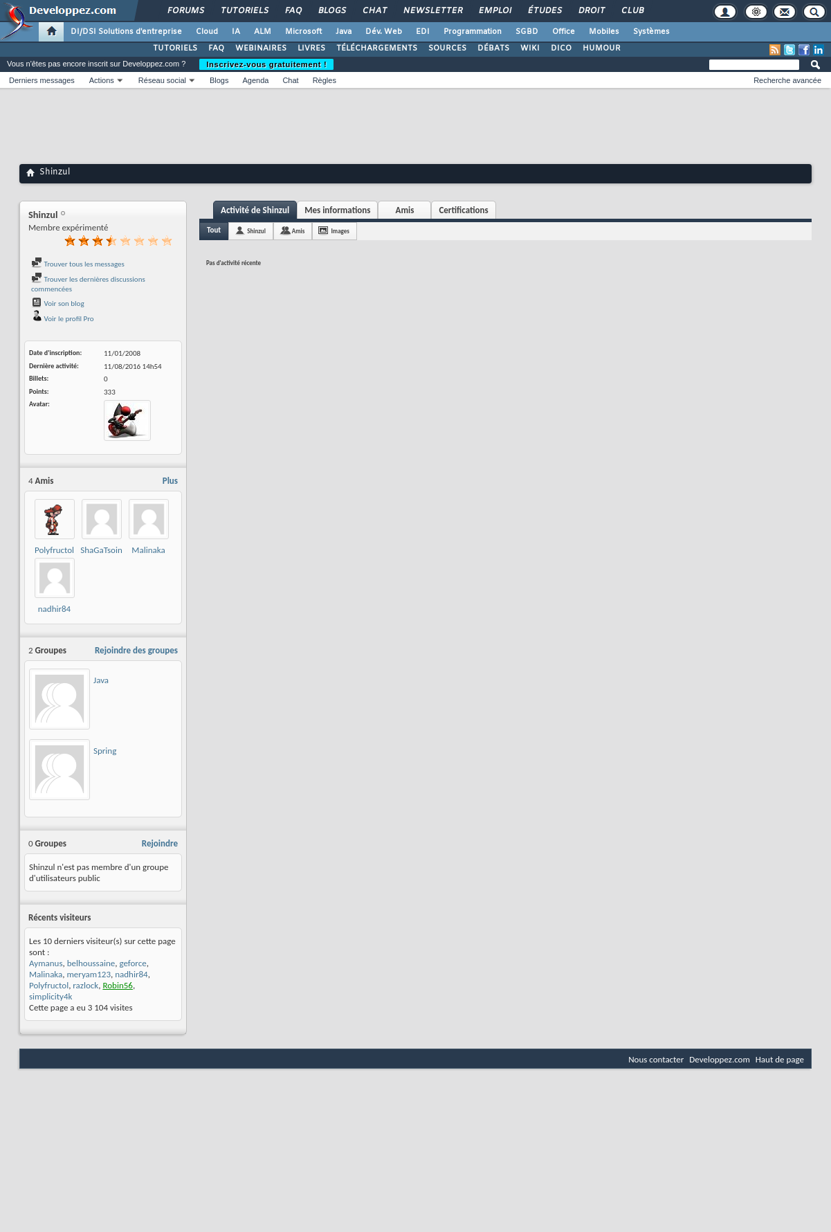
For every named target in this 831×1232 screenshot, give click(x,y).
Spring (104, 750)
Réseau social (162, 80)
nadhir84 (54, 609)
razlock (85, 985)
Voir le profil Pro (62, 318)
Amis (405, 210)
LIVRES (311, 48)
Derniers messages (42, 80)
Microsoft (303, 32)
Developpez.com (719, 1059)
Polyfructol (54, 550)
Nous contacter (656, 1059)
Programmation (473, 32)
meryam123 (88, 974)
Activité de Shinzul (255, 210)
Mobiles (604, 32)
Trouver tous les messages (78, 264)
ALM (262, 32)
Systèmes (651, 32)
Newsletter (432, 11)
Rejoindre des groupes (136, 650)
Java (343, 32)
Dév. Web (383, 32)
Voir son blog (57, 303)
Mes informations (337, 210)
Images (340, 231)
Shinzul (256, 231)
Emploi (494, 11)
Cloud (207, 32)
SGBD (526, 32)
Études (544, 11)
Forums (185, 11)
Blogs (331, 11)
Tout (214, 230)
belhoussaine (91, 963)
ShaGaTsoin (101, 550)
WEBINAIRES (260, 48)
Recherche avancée (787, 80)
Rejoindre (160, 843)
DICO (561, 48)
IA (236, 32)
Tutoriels (244, 11)
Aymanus (46, 963)
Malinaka (148, 550)
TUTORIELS (175, 48)
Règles (324, 80)
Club (631, 11)
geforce (132, 963)
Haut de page (780, 1059)
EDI (423, 32)
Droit (590, 11)
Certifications (463, 210)
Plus (170, 480)
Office (563, 32)
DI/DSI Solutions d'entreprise (126, 32)
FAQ (292, 11)
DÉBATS (493, 48)
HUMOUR (602, 48)
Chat (373, 11)
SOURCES (447, 48)
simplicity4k (50, 996)
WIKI (530, 48)
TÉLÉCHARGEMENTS (376, 48)
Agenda (255, 80)
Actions (101, 80)
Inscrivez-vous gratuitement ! (266, 64)
